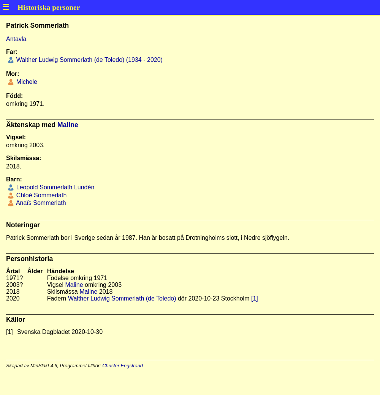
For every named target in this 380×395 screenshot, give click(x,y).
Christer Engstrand (122, 365)
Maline (67, 125)
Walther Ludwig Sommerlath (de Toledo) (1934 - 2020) (88, 60)
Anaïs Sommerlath (40, 203)
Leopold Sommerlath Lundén (54, 187)
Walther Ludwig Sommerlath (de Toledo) (122, 298)
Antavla (16, 39)
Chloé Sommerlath (40, 195)
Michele (25, 82)
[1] (254, 298)
